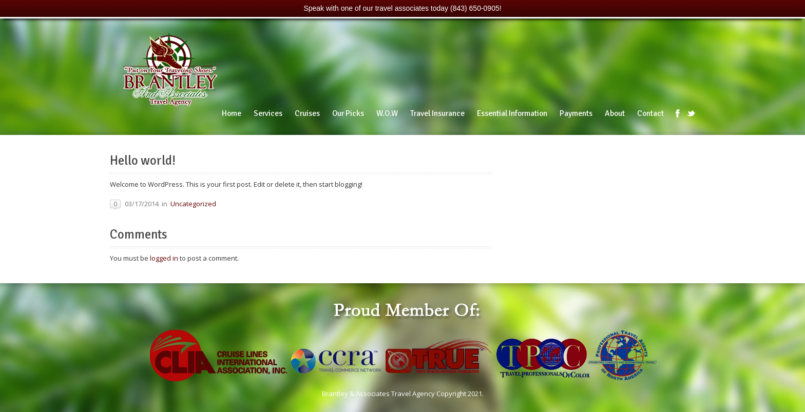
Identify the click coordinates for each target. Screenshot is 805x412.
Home (231, 113)
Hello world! (143, 160)
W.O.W (387, 113)
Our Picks (348, 113)
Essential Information (512, 113)
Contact (650, 113)
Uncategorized (193, 203)
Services (268, 113)
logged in (164, 258)
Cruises (307, 113)
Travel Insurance (437, 113)
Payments (576, 113)
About (615, 113)
